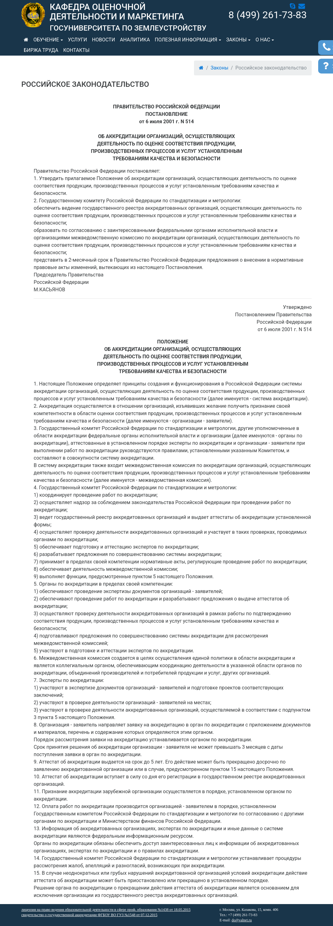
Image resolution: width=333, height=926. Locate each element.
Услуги (77, 40)
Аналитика (135, 40)
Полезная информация (186, 40)
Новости (103, 40)
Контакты (76, 50)
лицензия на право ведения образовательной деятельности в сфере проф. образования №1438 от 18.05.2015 (106, 909)
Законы (236, 40)
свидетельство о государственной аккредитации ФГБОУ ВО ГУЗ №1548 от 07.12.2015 (89, 915)
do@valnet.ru (242, 920)
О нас (262, 40)
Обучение (46, 40)
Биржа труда (41, 50)
